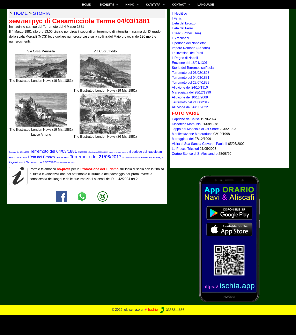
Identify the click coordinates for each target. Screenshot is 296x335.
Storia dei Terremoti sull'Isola (193, 67)
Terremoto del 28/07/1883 (41, 162)
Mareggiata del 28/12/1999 (191, 92)
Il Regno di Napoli (185, 58)
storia (41, 13)
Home (86, 4)
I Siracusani (21, 157)
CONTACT (179, 4)
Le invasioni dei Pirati (66, 163)
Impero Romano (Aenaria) (118, 152)
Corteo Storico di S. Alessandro (195, 153)
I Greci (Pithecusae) (151, 157)
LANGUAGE (206, 4)
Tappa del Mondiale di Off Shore (196, 129)
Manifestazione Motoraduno (192, 134)
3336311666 (171, 310)
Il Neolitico (82, 152)
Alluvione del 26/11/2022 (190, 107)
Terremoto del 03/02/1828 (190, 72)
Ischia (153, 309)
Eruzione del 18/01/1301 (19, 152)
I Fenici (177, 18)
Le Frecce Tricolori (186, 148)
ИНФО (129, 4)
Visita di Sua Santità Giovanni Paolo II (200, 144)
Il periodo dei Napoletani (146, 151)
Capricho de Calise (186, 119)
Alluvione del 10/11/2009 (98, 152)
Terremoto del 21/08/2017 (95, 156)
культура (153, 4)
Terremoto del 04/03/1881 (53, 151)
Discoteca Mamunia (187, 124)
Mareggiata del (183, 139)
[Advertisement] (148, 324)
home (21, 13)
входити (107, 4)
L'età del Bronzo (41, 157)
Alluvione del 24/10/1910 (131, 158)
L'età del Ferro (62, 157)
